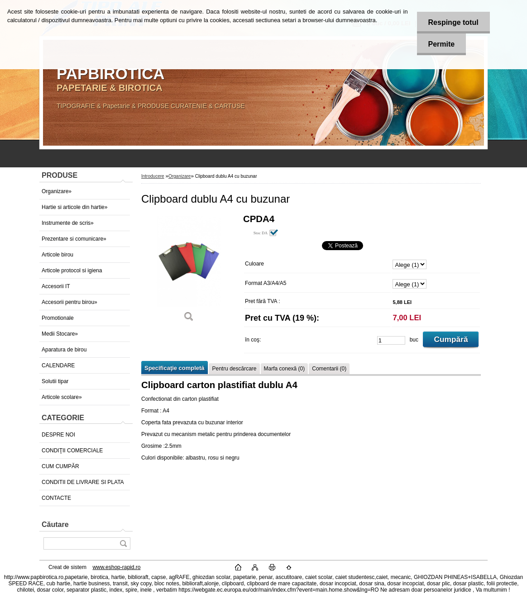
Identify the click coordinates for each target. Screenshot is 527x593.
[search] (123, 543)
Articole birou (57, 254)
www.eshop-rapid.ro (116, 567)
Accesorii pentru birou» (69, 302)
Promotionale (58, 318)
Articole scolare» (62, 397)
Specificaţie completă (174, 368)
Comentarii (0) (329, 368)
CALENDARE (58, 365)
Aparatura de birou (64, 349)
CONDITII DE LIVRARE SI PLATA (83, 482)
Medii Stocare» (60, 334)
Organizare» (57, 191)
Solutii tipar (55, 381)
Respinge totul (453, 22)
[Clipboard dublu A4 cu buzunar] (189, 271)
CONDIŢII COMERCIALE (72, 450)
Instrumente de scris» (68, 223)
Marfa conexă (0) (284, 368)
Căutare (55, 524)
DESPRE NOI (58, 435)
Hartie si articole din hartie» (74, 207)
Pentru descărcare (234, 368)
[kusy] (391, 340)
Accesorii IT (56, 286)
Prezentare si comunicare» (74, 239)
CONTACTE (56, 498)
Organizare (179, 176)
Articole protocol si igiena (72, 270)
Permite (441, 44)
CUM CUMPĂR (60, 466)
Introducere (152, 176)
